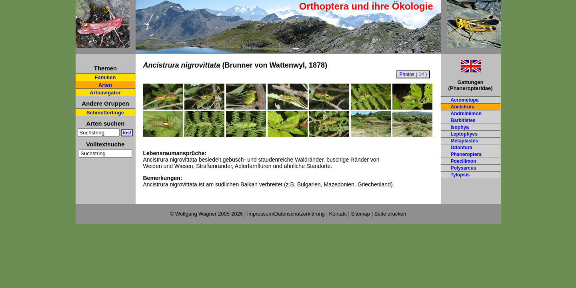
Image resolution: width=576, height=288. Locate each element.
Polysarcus (463, 168)
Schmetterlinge (105, 113)
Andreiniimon (466, 113)
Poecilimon (463, 161)
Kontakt (338, 214)
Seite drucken (390, 214)
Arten (105, 85)
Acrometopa (465, 100)
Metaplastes (464, 141)
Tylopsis (460, 175)
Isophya (460, 127)
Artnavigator (105, 93)
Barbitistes (463, 120)
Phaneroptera (466, 154)
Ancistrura (463, 107)
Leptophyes (464, 134)
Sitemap (360, 214)
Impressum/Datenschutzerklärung (286, 214)
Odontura (461, 147)
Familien (105, 77)
